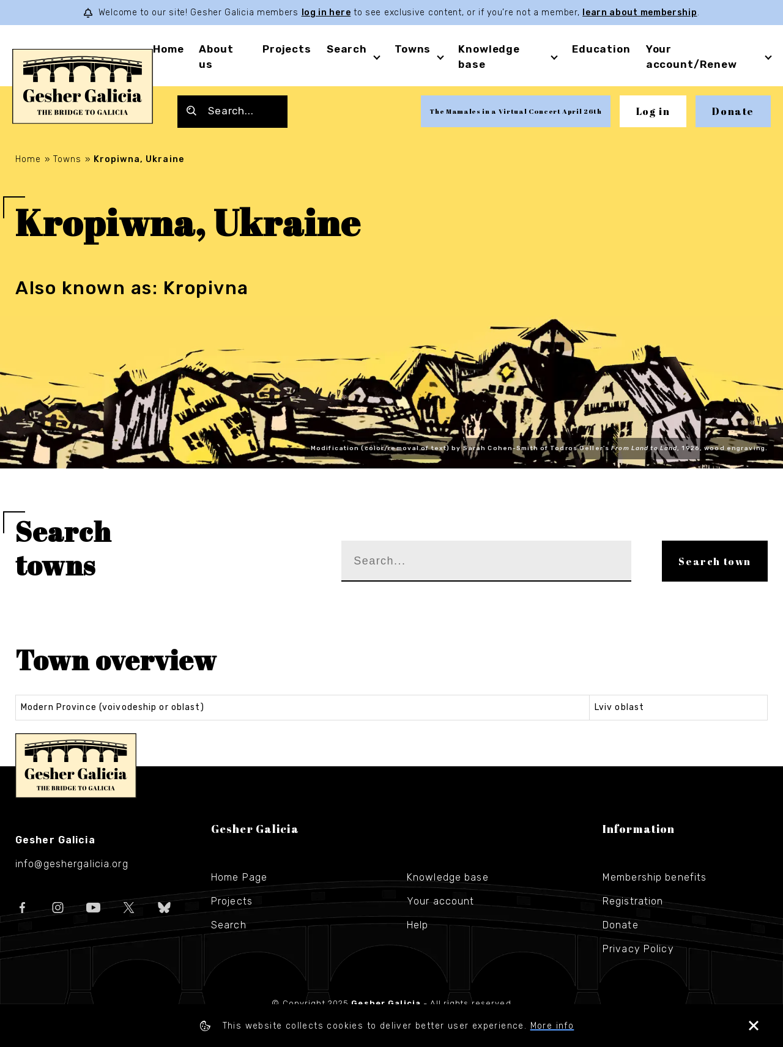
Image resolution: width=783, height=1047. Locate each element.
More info (552, 1026)
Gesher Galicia (75, 765)
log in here (326, 12)
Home (168, 49)
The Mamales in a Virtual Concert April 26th (515, 111)
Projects (286, 49)
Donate (733, 111)
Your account (440, 901)
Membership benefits (655, 877)
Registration (633, 901)
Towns (413, 49)
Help (417, 925)
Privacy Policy (638, 949)
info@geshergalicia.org (71, 864)
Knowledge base (448, 877)
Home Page (239, 877)
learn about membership (639, 12)
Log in (653, 111)
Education (601, 49)
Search (347, 49)
